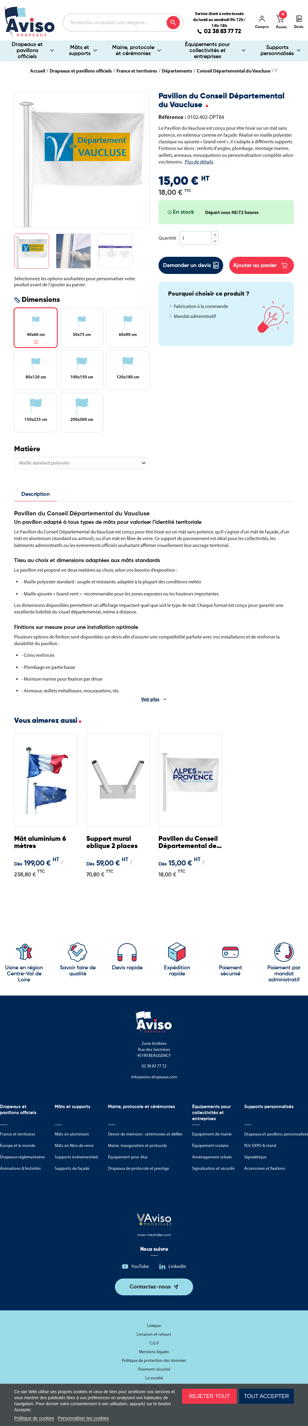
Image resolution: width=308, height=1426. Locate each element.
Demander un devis (191, 265)
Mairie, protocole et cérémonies (133, 50)
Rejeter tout (209, 1396)
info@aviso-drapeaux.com (154, 1077)
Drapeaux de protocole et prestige (138, 1168)
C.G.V (154, 1343)
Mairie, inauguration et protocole (137, 1145)
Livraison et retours (154, 1334)
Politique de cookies (34, 1418)
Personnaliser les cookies (83, 1418)
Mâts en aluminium (72, 1134)
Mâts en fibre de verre (74, 1145)
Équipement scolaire (210, 1145)
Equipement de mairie (212, 1134)
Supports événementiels (76, 1157)
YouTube (140, 1266)
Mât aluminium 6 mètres (40, 843)
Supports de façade (72, 1168)
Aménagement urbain (212, 1157)
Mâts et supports (80, 50)
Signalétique (255, 1157)
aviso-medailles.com (154, 1235)
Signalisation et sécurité (213, 1168)
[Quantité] (195, 238)
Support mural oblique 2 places (111, 843)
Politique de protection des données (154, 1360)
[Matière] (81, 463)
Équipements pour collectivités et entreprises (207, 50)
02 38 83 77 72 (222, 32)
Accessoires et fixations (264, 1168)
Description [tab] (35, 494)
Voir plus (150, 699)
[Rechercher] (123, 23)
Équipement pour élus (128, 1157)
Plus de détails (199, 162)
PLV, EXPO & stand (260, 1145)
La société (154, 1378)
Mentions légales (154, 1351)
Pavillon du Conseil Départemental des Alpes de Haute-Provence (189, 843)
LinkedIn (177, 1266)
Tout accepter (266, 1396)
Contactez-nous (150, 1287)
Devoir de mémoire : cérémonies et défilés (145, 1134)
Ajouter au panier (260, 266)
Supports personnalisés (277, 50)
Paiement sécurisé (154, 1369)
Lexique (154, 1325)
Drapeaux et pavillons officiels (27, 50)
